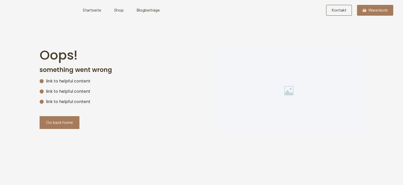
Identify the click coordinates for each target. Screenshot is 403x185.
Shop (119, 10)
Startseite (92, 10)
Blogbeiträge (148, 10)
